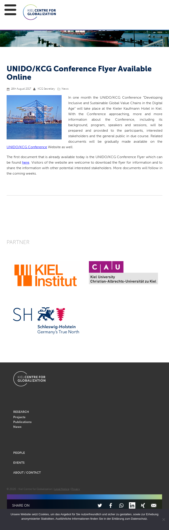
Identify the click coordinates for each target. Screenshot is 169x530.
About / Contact (27, 472)
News (65, 89)
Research (21, 412)
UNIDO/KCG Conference (27, 147)
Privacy (75, 489)
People (19, 452)
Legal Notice (61, 489)
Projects (19, 417)
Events (19, 462)
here (25, 162)
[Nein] (163, 519)
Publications (22, 422)
